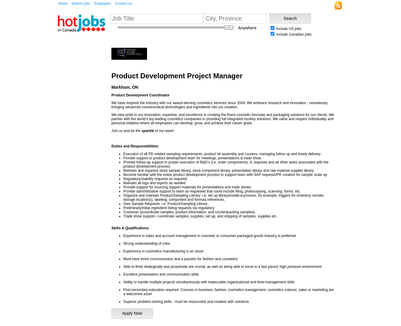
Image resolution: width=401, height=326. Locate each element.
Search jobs (80, 3)
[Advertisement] (76, 127)
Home (62, 3)
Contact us (123, 3)
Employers (102, 3)
